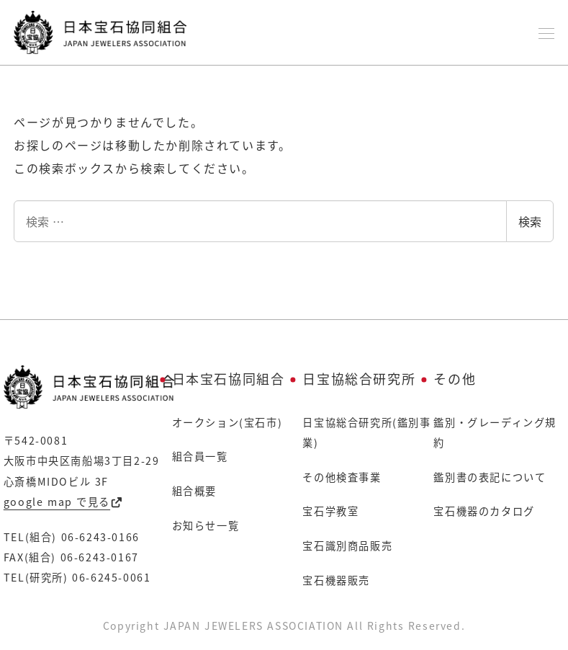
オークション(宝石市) (227, 422)
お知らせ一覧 (206, 525)
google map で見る (63, 501)
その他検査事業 (341, 477)
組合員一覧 (200, 456)
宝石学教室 (330, 511)
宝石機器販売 (336, 580)
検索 (529, 221)
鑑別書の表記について (489, 477)
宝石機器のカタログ (483, 511)
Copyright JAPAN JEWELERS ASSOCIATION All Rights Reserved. (284, 625)
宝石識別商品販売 (347, 545)
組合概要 (194, 491)
